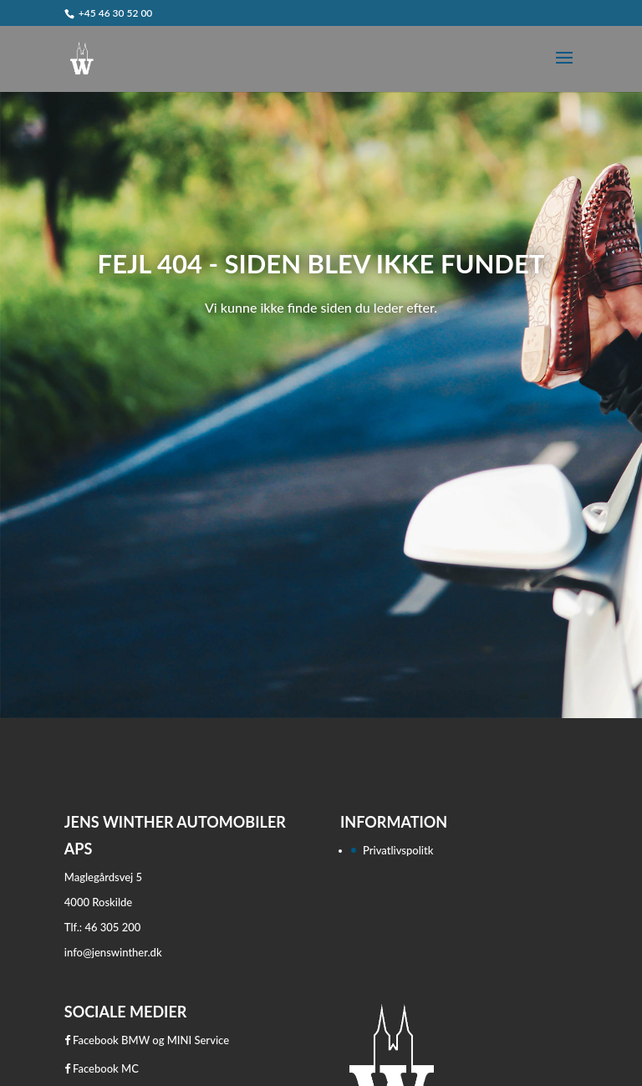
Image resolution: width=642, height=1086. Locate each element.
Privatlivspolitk (398, 850)
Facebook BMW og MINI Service (146, 1040)
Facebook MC (101, 1068)
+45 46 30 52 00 (116, 13)
